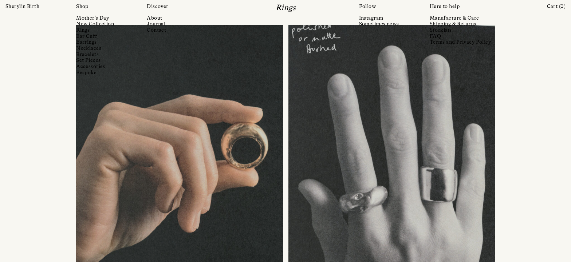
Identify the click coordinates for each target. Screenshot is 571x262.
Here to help (445, 6)
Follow (367, 6)
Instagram (371, 18)
